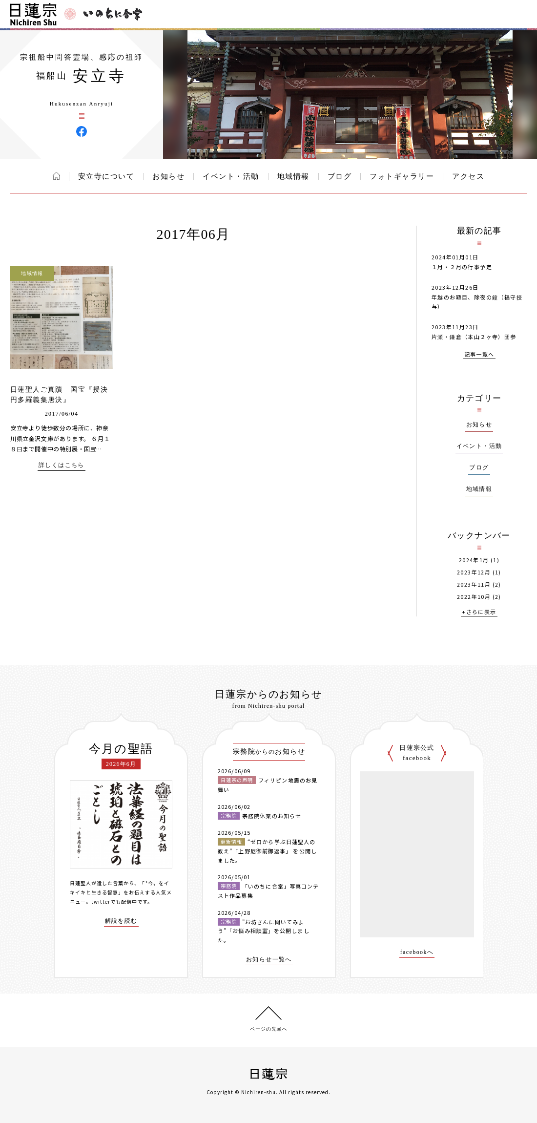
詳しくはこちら (61, 465)
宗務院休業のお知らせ (271, 816)
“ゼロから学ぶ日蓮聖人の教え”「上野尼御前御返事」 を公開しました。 (267, 851)
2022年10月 (474, 596)
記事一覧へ (479, 355)
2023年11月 (474, 584)
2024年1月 (474, 560)
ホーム (56, 176)
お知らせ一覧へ (269, 959)
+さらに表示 (479, 612)
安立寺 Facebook (81, 131)
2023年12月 (474, 572)
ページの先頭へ (269, 1029)
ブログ (340, 176)
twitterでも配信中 (114, 901)
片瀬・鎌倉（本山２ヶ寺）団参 (474, 336)
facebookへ (417, 952)
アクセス (468, 176)
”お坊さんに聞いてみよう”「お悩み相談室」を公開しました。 (264, 931)
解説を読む (121, 921)
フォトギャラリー (402, 176)
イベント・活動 (231, 176)
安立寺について (106, 176)
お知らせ (168, 176)
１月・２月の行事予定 (462, 267)
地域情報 (293, 176)
